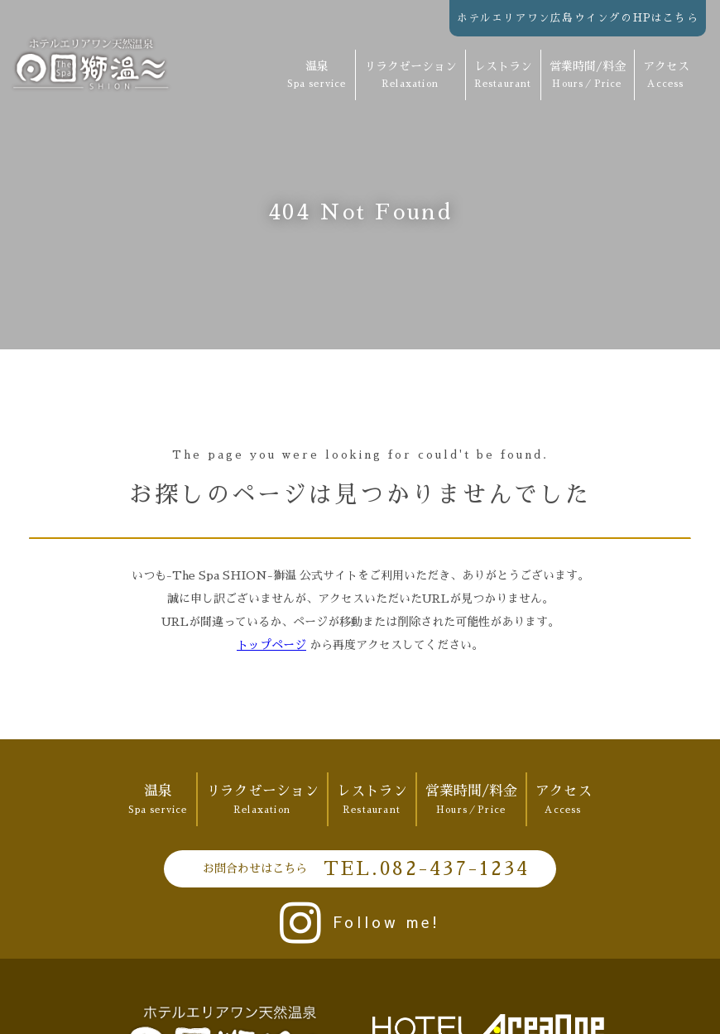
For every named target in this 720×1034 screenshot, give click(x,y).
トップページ (271, 645)
